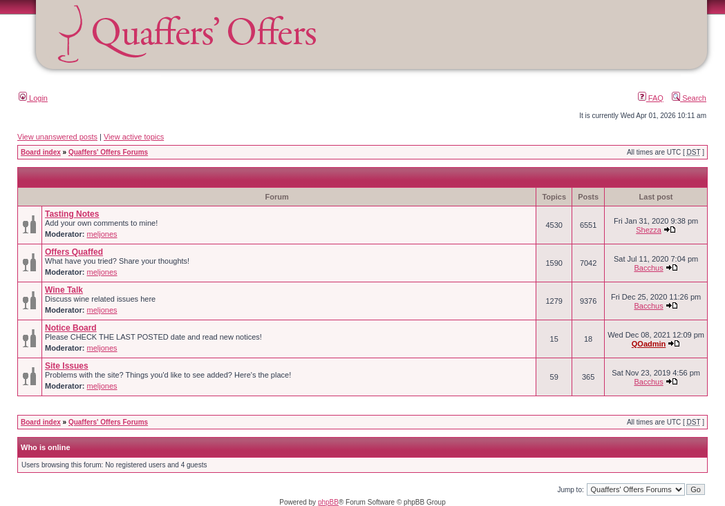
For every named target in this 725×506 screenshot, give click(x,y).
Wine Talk (64, 290)
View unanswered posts (57, 137)
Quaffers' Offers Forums (108, 152)
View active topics (134, 137)
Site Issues (66, 366)
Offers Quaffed (74, 252)
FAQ (650, 98)
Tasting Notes (72, 214)
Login (33, 98)
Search (689, 98)
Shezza (648, 230)
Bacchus (648, 268)
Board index (41, 152)
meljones (102, 234)
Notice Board (71, 328)
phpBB (328, 502)
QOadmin (649, 344)
